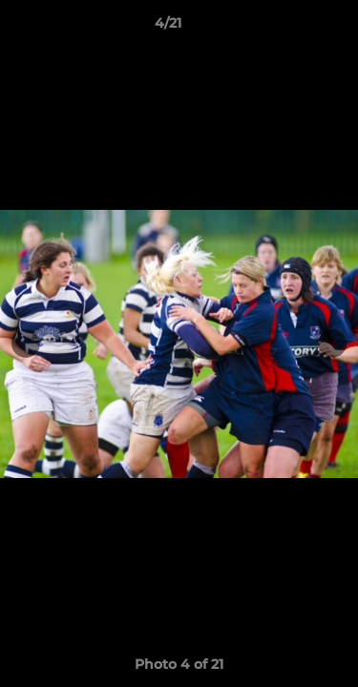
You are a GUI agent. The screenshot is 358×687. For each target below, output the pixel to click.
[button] (289, 27)
